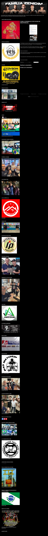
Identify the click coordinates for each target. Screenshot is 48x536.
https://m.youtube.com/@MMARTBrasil (26, 45)
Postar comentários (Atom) (35, 96)
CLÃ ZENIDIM (4, 463)
